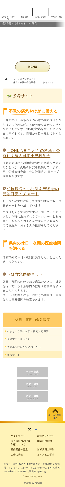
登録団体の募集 (19, 449)
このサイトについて (8, 18)
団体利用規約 (44, 441)
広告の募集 (17, 454)
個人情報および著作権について (20, 443)
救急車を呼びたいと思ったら (24, 346)
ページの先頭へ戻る (55, 417)
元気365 (38, 483)
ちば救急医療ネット (25, 274)
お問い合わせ (40, 17)
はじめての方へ (45, 435)
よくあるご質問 (45, 454)
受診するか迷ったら (19, 339)
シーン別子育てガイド (25, 79)
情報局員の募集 (45, 449)
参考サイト (13, 354)
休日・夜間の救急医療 (25, 82)
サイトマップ (18, 435)
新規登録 (24, 17)
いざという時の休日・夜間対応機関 (28, 331)
